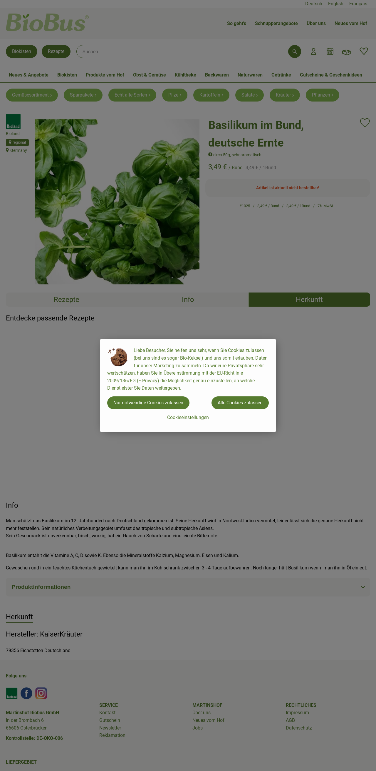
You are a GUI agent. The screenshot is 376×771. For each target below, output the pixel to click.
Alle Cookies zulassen (240, 403)
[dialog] (188, 385)
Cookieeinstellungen (188, 417)
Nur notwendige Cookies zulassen (148, 403)
